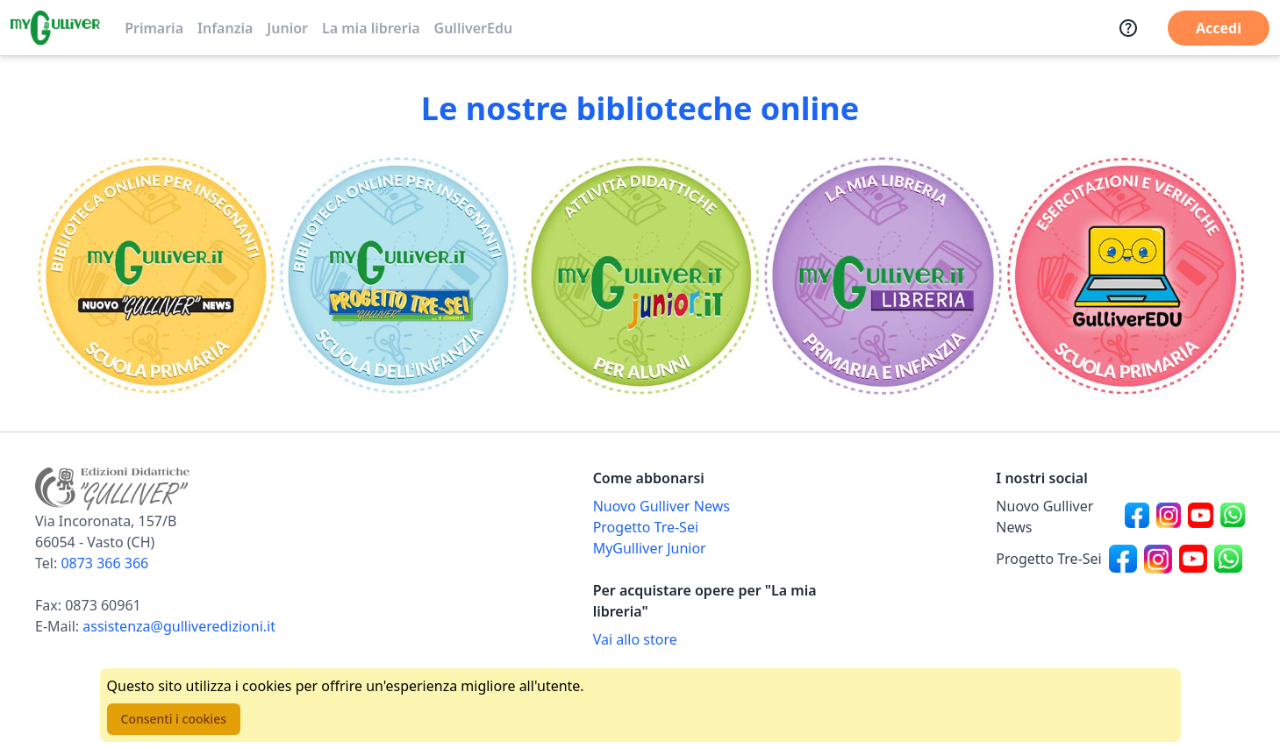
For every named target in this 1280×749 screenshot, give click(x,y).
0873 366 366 (104, 563)
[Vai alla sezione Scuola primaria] (156, 275)
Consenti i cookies (173, 718)
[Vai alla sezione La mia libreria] (882, 275)
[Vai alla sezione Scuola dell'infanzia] (398, 275)
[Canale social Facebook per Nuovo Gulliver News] (1137, 517)
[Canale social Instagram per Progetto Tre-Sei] (1158, 559)
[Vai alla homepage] (55, 28)
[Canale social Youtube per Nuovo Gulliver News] (1200, 517)
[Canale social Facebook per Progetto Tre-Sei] (1123, 559)
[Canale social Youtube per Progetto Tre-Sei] (1193, 559)
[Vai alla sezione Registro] (1124, 275)
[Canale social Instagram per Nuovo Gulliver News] (1168, 517)
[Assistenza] (1128, 28)
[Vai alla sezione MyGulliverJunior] (640, 275)
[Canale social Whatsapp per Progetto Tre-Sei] (1228, 559)
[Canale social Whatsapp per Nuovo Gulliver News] (1232, 517)
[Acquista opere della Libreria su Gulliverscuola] (717, 639)
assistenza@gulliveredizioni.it (178, 626)
